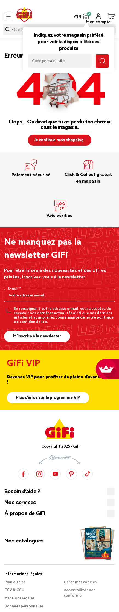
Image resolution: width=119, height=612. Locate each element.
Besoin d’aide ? (22, 492)
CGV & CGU (14, 590)
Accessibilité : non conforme (80, 593)
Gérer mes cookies (80, 582)
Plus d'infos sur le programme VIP (48, 397)
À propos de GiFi (24, 513)
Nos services (20, 503)
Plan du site (14, 582)
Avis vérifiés (59, 215)
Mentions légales (19, 598)
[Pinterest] (71, 473)
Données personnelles (23, 606)
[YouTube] (55, 473)
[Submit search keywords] (102, 61)
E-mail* (13, 289)
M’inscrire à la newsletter (37, 336)
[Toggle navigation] (8, 16)
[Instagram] (39, 473)
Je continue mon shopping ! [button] (59, 140)
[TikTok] (87, 473)
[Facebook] (23, 473)
